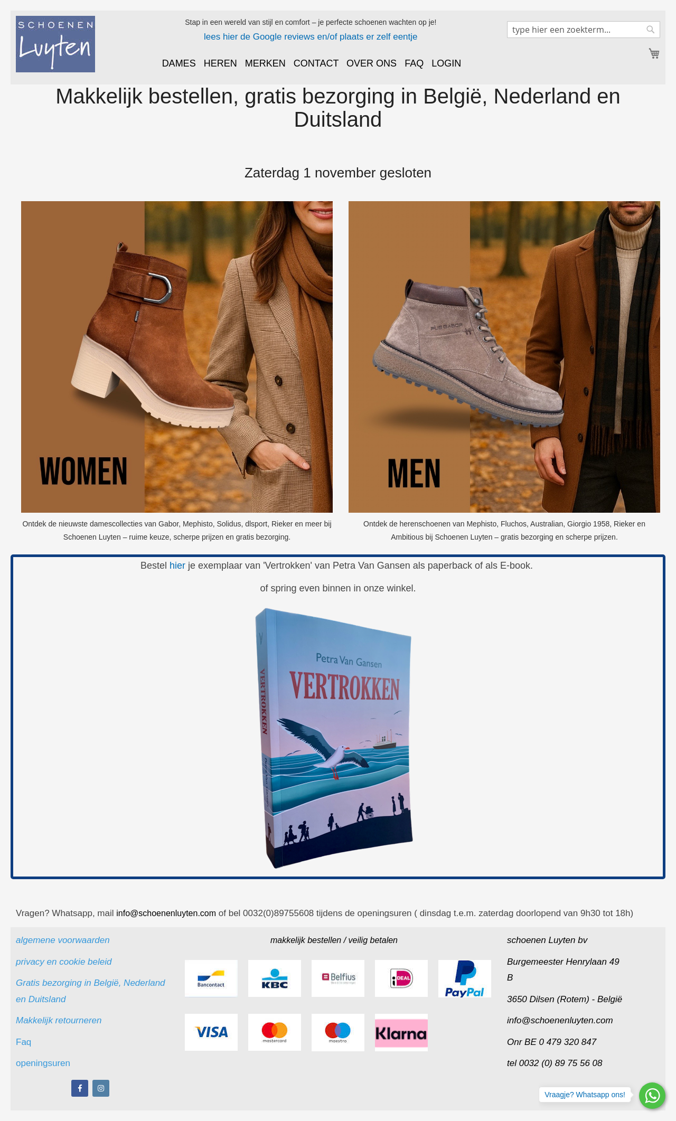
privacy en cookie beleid (63, 962)
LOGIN (446, 63)
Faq (25, 1042)
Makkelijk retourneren (59, 1020)
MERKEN (265, 63)
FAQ (414, 63)
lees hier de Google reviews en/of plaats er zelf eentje (310, 37)
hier (177, 565)
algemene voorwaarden (63, 940)
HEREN (220, 63)
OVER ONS (371, 63)
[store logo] (55, 44)
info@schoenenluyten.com (560, 1020)
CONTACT (316, 63)
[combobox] (583, 29)
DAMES (179, 63)
